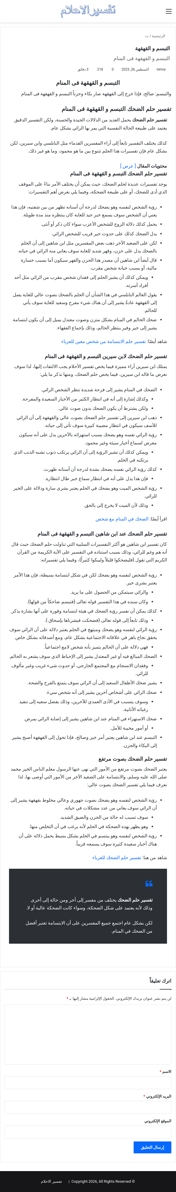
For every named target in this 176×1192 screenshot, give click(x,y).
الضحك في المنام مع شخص (122, 519)
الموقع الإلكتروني (157, 1121)
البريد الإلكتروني (157, 1096)
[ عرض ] (128, 166)
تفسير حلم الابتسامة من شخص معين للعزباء (103, 341)
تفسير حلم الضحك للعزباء (116, 857)
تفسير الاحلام (51, 1181)
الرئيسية (161, 36)
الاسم (165, 1071)
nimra (161, 69)
